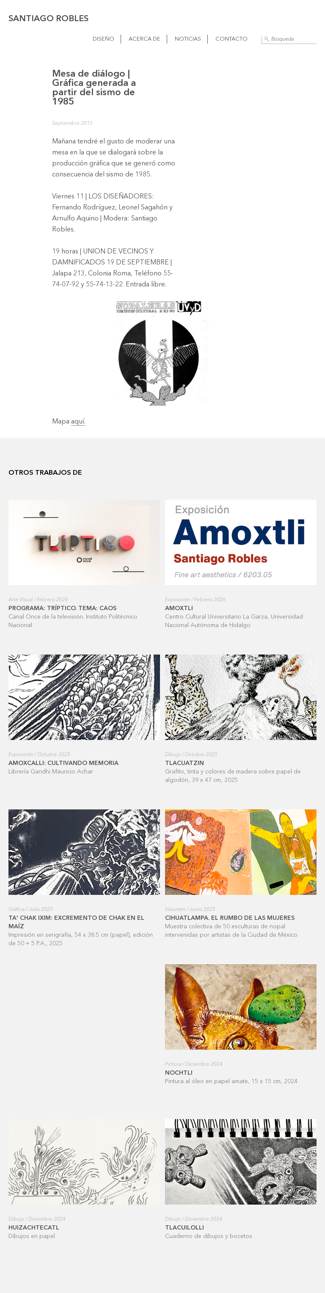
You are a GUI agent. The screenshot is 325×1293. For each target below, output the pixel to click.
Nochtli (179, 1073)
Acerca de (144, 39)
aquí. (78, 421)
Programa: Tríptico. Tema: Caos (62, 608)
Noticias (188, 39)
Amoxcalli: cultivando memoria (63, 763)
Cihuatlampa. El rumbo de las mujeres (230, 918)
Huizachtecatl (33, 1228)
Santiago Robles (48, 19)
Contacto (231, 39)
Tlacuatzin (184, 763)
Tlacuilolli (184, 1228)
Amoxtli (179, 608)
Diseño (103, 39)
